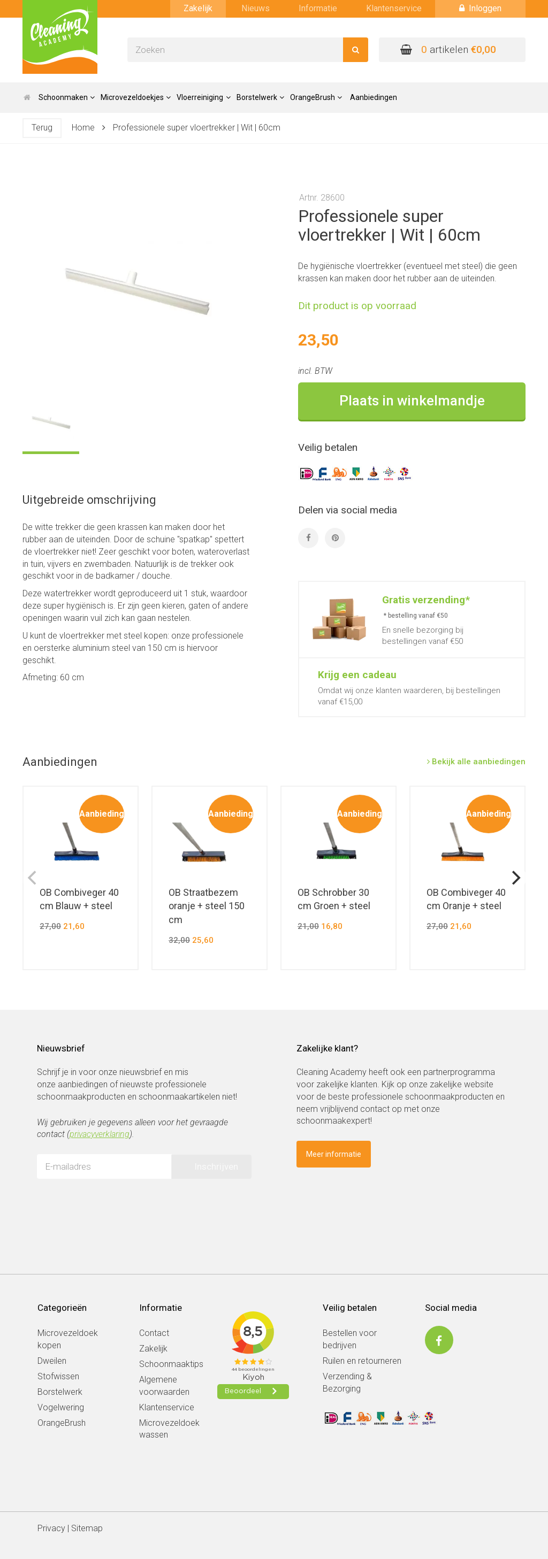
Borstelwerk (59, 1392)
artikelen (448, 49)
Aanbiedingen (373, 97)
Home (83, 127)
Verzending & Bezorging (347, 1382)
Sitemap (87, 1528)
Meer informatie (333, 1154)
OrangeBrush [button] (316, 97)
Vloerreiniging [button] (203, 97)
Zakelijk (198, 8)
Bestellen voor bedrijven (350, 1339)
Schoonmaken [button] (67, 97)
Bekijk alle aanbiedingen (476, 761)
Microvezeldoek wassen (169, 1429)
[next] (515, 877)
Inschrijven (216, 1166)
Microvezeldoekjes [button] (136, 97)
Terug (42, 127)
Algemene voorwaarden (164, 1385)
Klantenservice (394, 8)
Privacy (51, 1528)
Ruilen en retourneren (362, 1361)
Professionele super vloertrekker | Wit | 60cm (196, 127)
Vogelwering (60, 1407)
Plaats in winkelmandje (412, 401)
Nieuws (255, 8)
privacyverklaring (100, 1134)
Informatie (318, 8)
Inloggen (480, 8)
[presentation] (118, 1207)
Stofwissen (58, 1376)
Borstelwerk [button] (260, 97)
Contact (154, 1333)
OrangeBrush (61, 1423)
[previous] (33, 877)
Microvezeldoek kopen (67, 1339)
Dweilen (51, 1361)
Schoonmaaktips (171, 1364)
